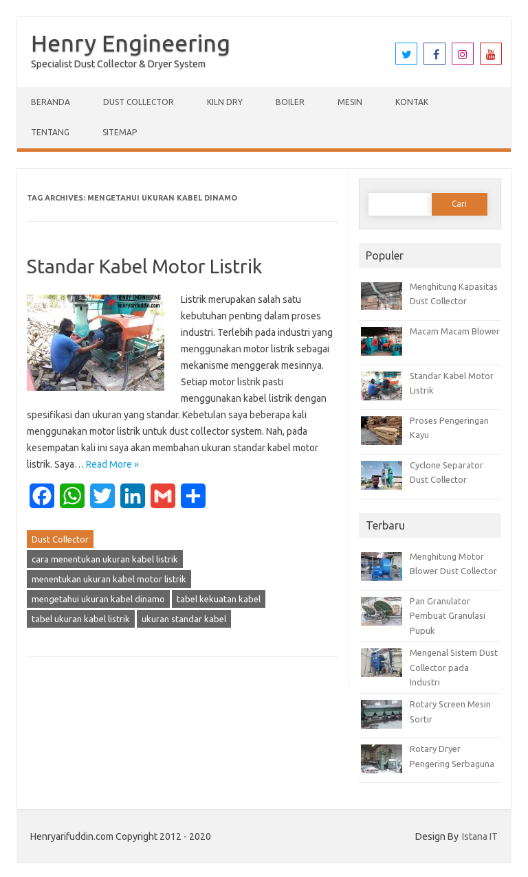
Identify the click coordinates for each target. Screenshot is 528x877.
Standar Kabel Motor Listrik (144, 266)
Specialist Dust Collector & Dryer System (118, 63)
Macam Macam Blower (455, 331)
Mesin (350, 102)
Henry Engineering (130, 43)
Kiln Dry (225, 102)
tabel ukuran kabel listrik (81, 619)
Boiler (290, 102)
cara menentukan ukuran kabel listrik (105, 559)
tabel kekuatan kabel (219, 599)
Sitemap (119, 132)
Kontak (411, 102)
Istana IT (480, 836)
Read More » (112, 464)
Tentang (50, 132)
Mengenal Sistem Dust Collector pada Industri (454, 667)
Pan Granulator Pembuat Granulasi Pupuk (447, 615)
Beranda (50, 102)
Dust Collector (138, 102)
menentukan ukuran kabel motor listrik (109, 579)
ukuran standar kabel (184, 619)
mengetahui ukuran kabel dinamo (98, 599)
